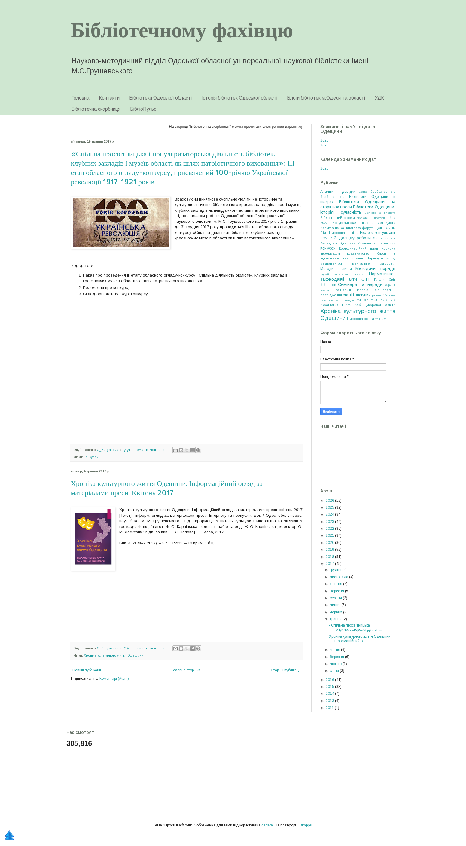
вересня (337, 591)
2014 (330, 693)
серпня (336, 598)
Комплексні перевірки (376, 243)
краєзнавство (358, 253)
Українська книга (335, 305)
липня (335, 605)
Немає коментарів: (150, 450)
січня (335, 671)
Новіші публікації (86, 670)
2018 (330, 557)
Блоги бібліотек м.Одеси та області (326, 97)
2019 (330, 549)
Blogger (306, 825)
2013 (330, 701)
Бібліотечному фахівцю (182, 29)
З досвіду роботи (352, 237)
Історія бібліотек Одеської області (239, 97)
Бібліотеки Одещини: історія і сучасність (357, 209)
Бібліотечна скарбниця (95, 109)
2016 (330, 680)
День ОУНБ (385, 228)
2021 (330, 535)
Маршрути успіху (380, 258)
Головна (80, 97)
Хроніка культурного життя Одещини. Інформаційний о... (360, 638)
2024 (330, 514)
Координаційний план (358, 248)
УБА (374, 300)
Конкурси (91, 457)
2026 (324, 145)
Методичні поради (375, 268)
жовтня (336, 584)
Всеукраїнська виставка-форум (346, 228)
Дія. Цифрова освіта (339, 232)
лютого (336, 664)
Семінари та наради (360, 284)
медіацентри (331, 263)
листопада (339, 577)
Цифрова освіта (360, 318)
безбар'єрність (382, 191)
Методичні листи (336, 269)
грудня (336, 570)
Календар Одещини (337, 243)
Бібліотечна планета (379, 212)
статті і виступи (355, 295)
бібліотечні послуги (371, 217)
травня (336, 619)
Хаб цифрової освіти (375, 305)
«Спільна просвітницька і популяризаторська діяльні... (355, 627)
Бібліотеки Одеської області (160, 97)
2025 (324, 140)
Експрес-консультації (377, 233)
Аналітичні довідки (337, 191)
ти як (362, 300)
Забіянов (380, 238)
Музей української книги (342, 274)
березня (337, 657)
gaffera (267, 825)
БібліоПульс (143, 109)
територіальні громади (337, 300)
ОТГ (365, 279)
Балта (363, 191)
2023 (330, 522)
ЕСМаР (326, 238)
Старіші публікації (286, 670)
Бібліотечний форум (337, 217)
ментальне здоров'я (373, 263)
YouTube (380, 318)
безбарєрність (332, 196)
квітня (335, 650)
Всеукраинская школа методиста (363, 223)
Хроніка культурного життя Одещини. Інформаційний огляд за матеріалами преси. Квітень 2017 (167, 487)
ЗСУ (392, 238)
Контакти (109, 97)
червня (336, 612)
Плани (379, 279)
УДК (379, 97)
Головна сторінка (186, 670)
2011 (330, 708)
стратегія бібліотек (382, 295)
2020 (330, 543)
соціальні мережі (352, 290)
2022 (330, 528)
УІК (393, 300)
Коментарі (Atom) (114, 678)
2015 (330, 687)
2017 (330, 564)
